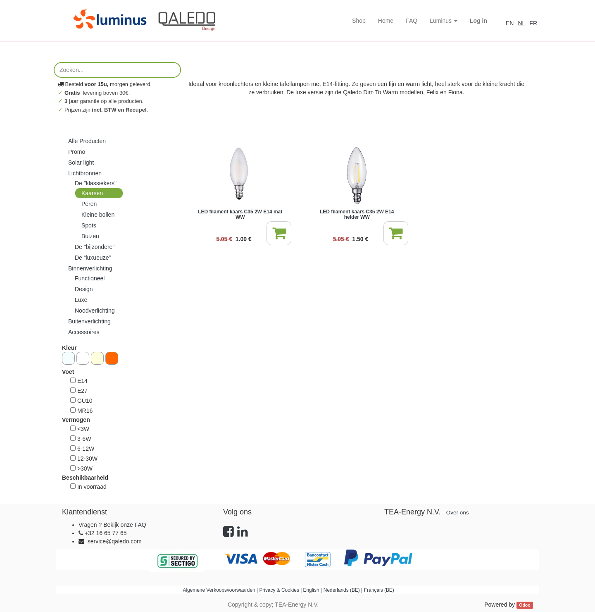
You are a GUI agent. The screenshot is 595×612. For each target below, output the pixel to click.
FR (533, 23)
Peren (89, 204)
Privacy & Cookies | (281, 590)
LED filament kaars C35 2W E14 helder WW (357, 214)
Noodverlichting (95, 310)
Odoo (524, 604)
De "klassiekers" (96, 183)
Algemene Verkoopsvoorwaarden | (221, 590)
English (311, 590)
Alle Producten (87, 141)
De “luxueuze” (93, 257)
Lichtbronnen (85, 173)
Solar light (81, 162)
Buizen (90, 236)
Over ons (457, 512)
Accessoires (83, 332)
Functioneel (90, 278)
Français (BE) (379, 590)
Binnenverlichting (90, 268)
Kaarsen (92, 193)
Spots (88, 225)
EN (510, 23)
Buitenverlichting (89, 321)
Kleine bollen (97, 214)
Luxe (81, 299)
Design (84, 289)
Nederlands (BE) (342, 590)
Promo (76, 151)
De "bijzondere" (94, 247)
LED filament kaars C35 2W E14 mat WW (240, 214)
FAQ (140, 524)
